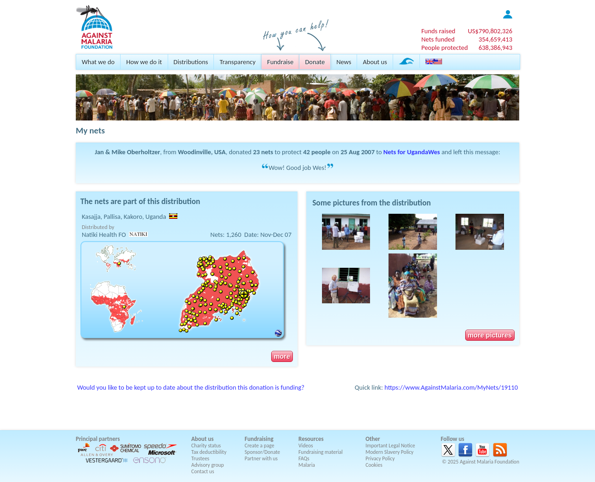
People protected (444, 47)
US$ (490, 31)
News (343, 62)
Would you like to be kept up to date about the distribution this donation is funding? (190, 387)
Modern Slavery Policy (389, 452)
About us (375, 62)
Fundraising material (320, 452)
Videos (305, 445)
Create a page (259, 445)
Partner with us (261, 458)
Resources (310, 438)
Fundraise (280, 62)
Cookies (373, 465)
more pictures (490, 335)
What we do (98, 62)
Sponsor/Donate (262, 452)
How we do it (144, 62)
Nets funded (438, 39)
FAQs (304, 458)
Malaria (306, 465)
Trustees (200, 458)
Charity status (206, 445)
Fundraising (259, 438)
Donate (315, 62)
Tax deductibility (208, 452)
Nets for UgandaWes (411, 152)
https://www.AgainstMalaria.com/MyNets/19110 (451, 387)
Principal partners (98, 438)
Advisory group (207, 465)
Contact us (202, 471)
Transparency (237, 62)
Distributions (191, 62)
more (282, 356)
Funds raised (438, 31)
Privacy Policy (380, 458)
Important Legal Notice (390, 445)
